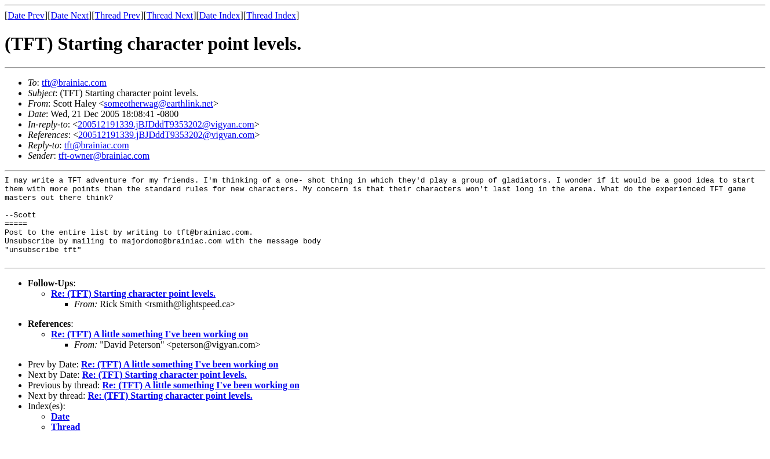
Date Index (219, 15)
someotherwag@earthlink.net (158, 103)
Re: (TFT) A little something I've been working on (149, 351)
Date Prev (26, 15)
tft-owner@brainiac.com (104, 156)
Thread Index (271, 15)
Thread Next (170, 15)
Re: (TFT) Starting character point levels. (133, 311)
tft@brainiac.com (74, 83)
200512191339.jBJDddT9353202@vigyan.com (166, 124)
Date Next (70, 15)
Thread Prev (117, 15)
